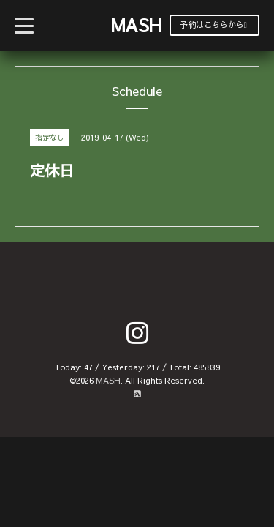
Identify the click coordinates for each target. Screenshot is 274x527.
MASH (136, 24)
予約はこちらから (213, 24)
